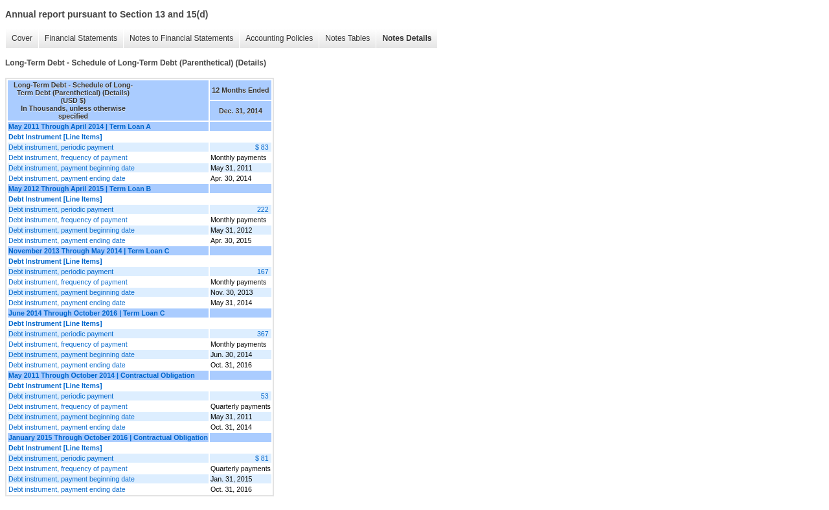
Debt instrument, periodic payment (60, 147)
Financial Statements (81, 38)
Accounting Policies (279, 38)
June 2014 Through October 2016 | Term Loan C (86, 313)
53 (265, 396)
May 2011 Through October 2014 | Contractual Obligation (101, 375)
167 (263, 271)
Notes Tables (347, 38)
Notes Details (406, 38)
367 (263, 334)
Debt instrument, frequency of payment (68, 157)
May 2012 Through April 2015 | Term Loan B (79, 188)
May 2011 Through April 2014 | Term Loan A (79, 126)
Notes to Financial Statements (181, 38)
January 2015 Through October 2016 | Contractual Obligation (108, 437)
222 (263, 209)
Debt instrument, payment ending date (67, 178)
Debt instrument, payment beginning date (71, 168)
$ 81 (262, 458)
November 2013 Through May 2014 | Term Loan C (89, 251)
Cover (22, 38)
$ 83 (262, 147)
